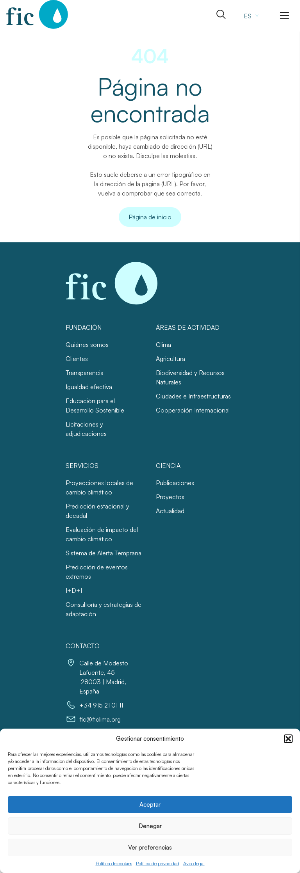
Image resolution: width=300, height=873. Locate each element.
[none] (250, 15)
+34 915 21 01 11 (101, 705)
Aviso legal (194, 863)
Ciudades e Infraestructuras (193, 396)
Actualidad (170, 511)
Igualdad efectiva (89, 387)
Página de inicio (150, 217)
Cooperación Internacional (193, 410)
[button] (288, 739)
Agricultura (170, 359)
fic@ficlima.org (100, 719)
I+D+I (74, 590)
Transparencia (85, 373)
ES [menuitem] (248, 16)
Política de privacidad (157, 863)
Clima (163, 344)
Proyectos (170, 497)
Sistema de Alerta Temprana (103, 553)
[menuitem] (250, 15)
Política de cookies (114, 863)
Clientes (77, 359)
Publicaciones (175, 483)
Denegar (150, 826)
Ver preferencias (150, 847)
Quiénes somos (87, 344)
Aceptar (150, 804)
